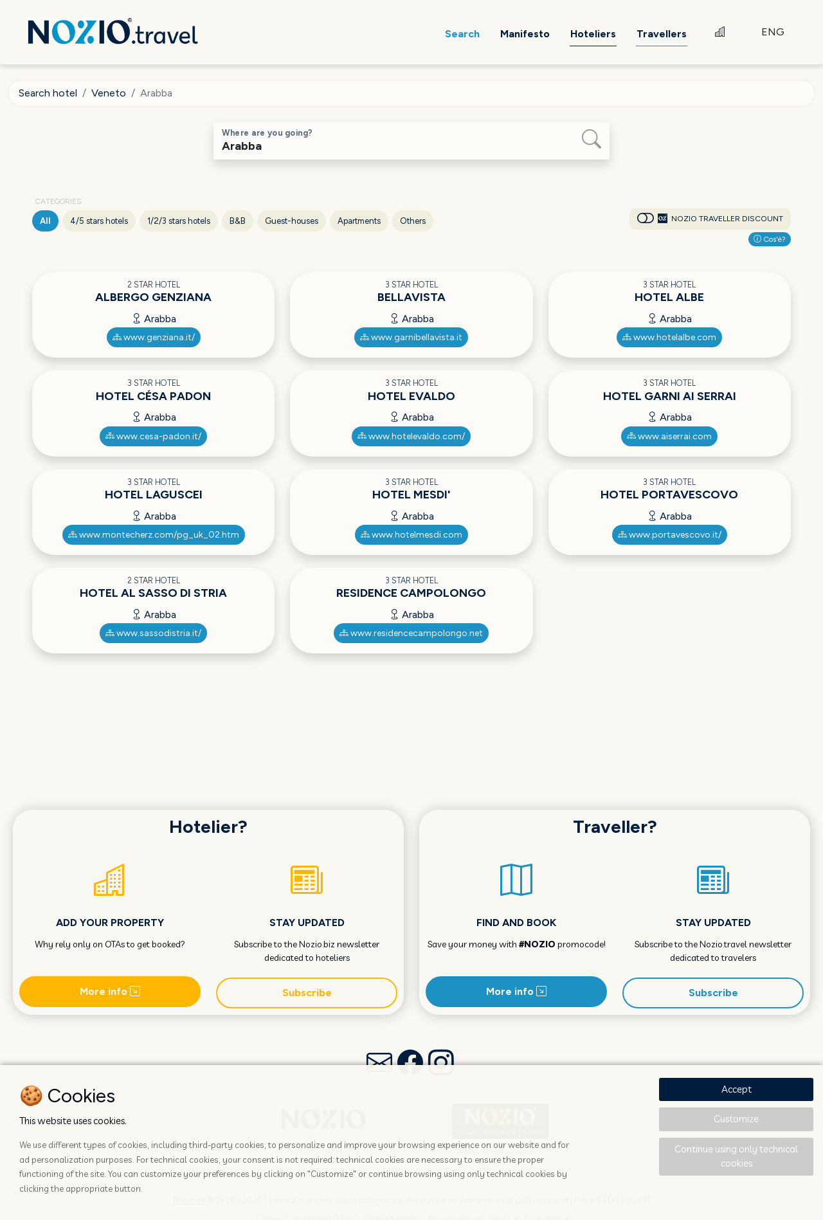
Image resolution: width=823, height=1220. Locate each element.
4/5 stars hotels (99, 221)
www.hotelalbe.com (669, 337)
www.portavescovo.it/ (669, 534)
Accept (736, 1089)
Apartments (359, 221)
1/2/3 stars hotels (178, 221)
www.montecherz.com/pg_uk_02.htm (153, 534)
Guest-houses (291, 221)
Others (413, 221)
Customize (736, 1119)
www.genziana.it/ (154, 337)
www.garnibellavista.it (411, 337)
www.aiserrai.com (669, 436)
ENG (772, 32)
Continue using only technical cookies (736, 1156)
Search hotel (48, 93)
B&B (238, 221)
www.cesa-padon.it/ (153, 436)
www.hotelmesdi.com (411, 534)
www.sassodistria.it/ (153, 633)
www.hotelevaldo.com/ (411, 436)
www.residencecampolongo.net (411, 633)
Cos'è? (770, 239)
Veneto (108, 93)
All (45, 221)
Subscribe (307, 993)
